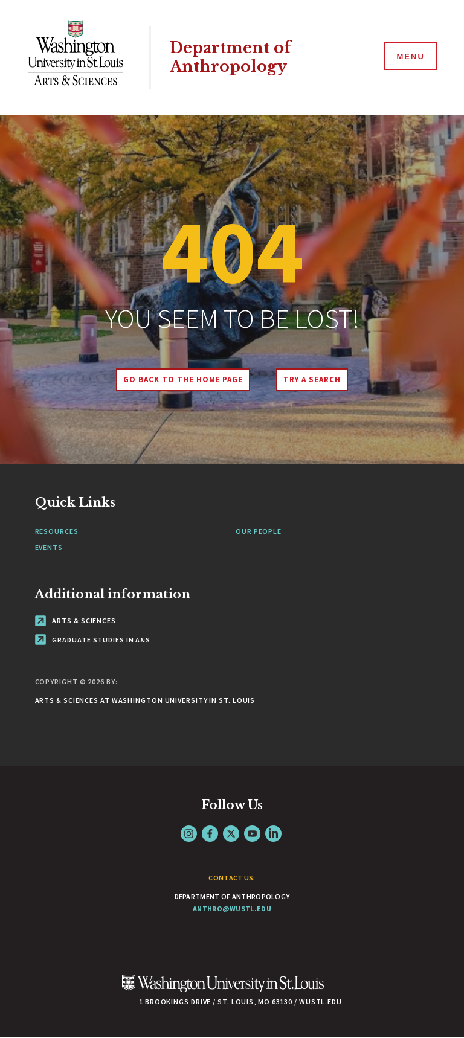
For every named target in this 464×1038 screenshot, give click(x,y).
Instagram (188, 833)
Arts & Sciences (75, 620)
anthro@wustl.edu (232, 908)
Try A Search (312, 379)
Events (49, 547)
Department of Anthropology (230, 57)
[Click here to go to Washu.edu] (223, 990)
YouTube (252, 833)
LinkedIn (273, 833)
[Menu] (409, 56)
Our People (259, 531)
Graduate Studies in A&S (93, 639)
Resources (57, 531)
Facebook (209, 833)
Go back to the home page (183, 379)
